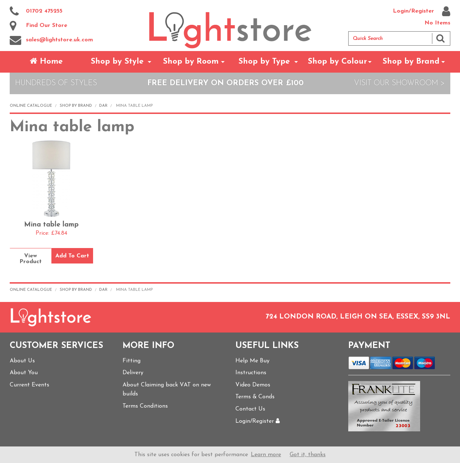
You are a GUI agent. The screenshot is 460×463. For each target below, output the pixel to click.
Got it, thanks (308, 455)
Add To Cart (72, 256)
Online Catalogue (31, 106)
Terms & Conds (255, 397)
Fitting (132, 361)
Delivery (133, 373)
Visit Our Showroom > (399, 83)
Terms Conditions (145, 406)
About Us (22, 361)
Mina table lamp (51, 224)
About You (24, 373)
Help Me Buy (252, 361)
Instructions (250, 373)
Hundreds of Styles (56, 83)
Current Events (29, 385)
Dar (103, 106)
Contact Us (250, 409)
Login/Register (421, 11)
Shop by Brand (411, 62)
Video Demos (252, 385)
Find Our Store (38, 26)
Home (46, 61)
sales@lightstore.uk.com (51, 40)
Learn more (266, 455)
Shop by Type (264, 62)
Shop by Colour (337, 62)
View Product (30, 259)
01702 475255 (36, 11)
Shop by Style (117, 62)
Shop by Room (190, 62)
